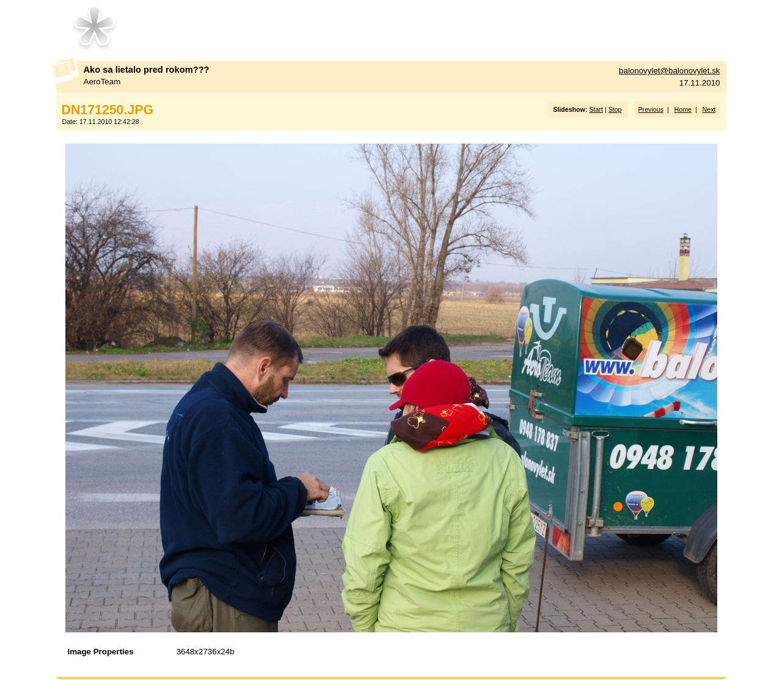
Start (596, 109)
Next (709, 109)
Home (683, 109)
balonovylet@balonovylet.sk (669, 70)
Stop (615, 109)
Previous (650, 109)
